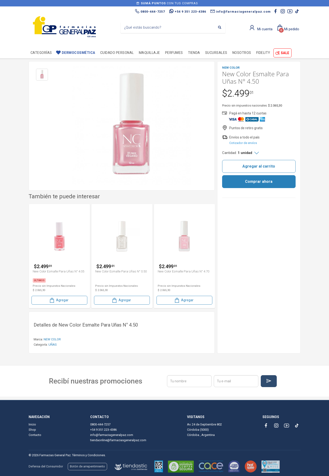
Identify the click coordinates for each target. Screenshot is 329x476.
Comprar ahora (258, 181)
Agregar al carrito (258, 166)
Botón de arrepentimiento (87, 466)
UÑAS (52, 344)
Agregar (58, 300)
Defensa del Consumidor (46, 466)
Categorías (41, 53)
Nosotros (241, 53)
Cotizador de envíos (243, 143)
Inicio (32, 424)
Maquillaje (149, 53)
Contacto (35, 435)
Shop (32, 429)
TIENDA (194, 53)
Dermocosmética (78, 53)
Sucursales (216, 53)
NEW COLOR (52, 339)
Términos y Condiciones (88, 455)
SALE (285, 53)
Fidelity (263, 53)
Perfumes (174, 53)
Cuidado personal (117, 53)
